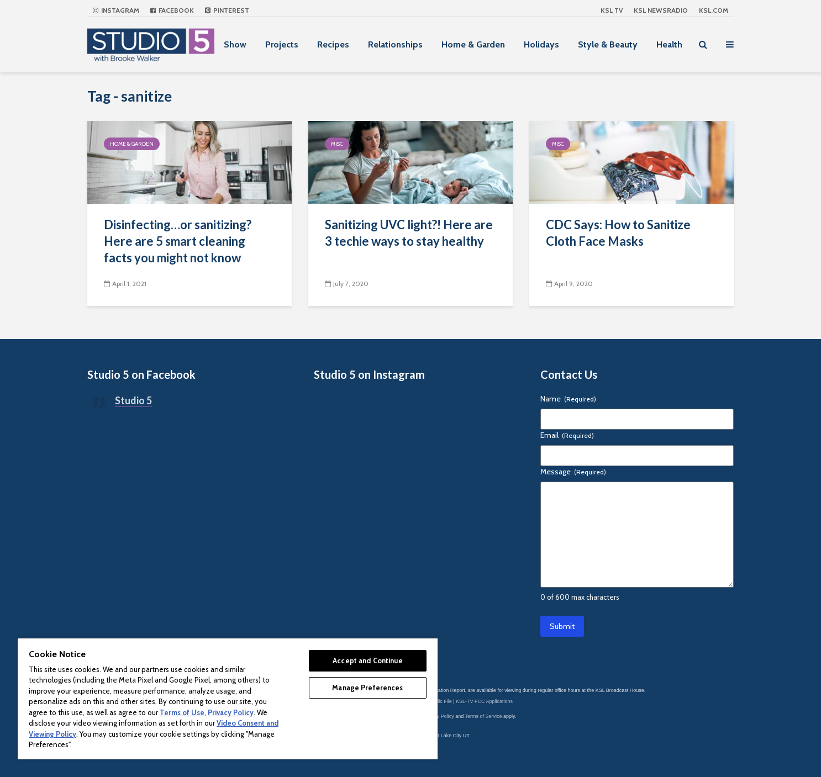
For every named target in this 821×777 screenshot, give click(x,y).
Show (235, 44)
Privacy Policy (438, 716)
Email (567, 435)
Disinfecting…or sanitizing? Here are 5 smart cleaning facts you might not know (177, 241)
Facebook (172, 10)
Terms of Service (483, 716)
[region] (228, 698)
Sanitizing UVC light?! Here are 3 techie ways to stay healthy (409, 233)
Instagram (116, 10)
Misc (337, 143)
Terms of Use (182, 712)
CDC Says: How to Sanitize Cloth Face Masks (618, 233)
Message (573, 472)
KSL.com (713, 10)
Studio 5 (133, 400)
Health (669, 44)
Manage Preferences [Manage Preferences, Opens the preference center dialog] (367, 687)
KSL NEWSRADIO (661, 10)
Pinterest (227, 10)
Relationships (395, 44)
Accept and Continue (367, 660)
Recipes (333, 44)
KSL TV (612, 10)
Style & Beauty (608, 44)
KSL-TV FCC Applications (484, 701)
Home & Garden (473, 44)
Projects (281, 44)
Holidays (541, 44)
